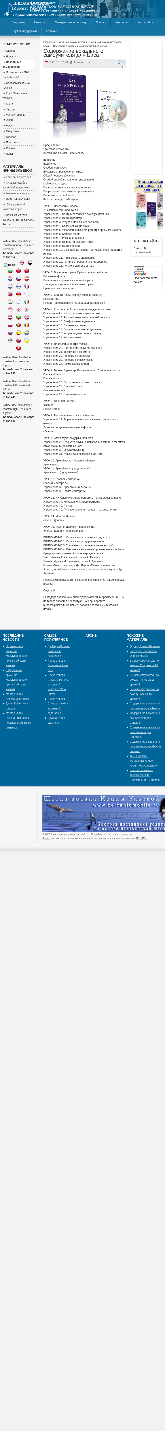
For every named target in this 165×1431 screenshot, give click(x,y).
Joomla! (46, 838)
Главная (48, 42)
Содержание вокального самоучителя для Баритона (145, 732)
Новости (39, 22)
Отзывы (51, 31)
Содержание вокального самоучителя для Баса (73, 53)
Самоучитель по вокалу (70, 22)
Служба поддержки (24, 31)
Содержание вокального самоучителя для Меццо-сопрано (145, 746)
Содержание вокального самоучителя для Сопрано (145, 718)
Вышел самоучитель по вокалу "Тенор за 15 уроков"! (144, 680)
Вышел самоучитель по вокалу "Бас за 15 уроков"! (144, 694)
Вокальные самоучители (71, 42)
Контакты (122, 22)
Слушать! (49, 590)
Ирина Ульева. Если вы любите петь (58, 665)
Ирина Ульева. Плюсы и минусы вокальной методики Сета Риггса (58, 685)
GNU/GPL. (142, 838)
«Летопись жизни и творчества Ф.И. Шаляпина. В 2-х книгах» (145, 775)
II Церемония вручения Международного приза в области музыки (16, 680)
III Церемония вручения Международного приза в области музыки (16, 656)
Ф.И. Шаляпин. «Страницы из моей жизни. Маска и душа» (143, 761)
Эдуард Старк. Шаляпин (145, 646)
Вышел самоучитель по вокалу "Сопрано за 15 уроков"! (144, 665)
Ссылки (101, 22)
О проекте (18, 22)
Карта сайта (145, 22)
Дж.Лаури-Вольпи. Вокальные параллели (59, 651)
